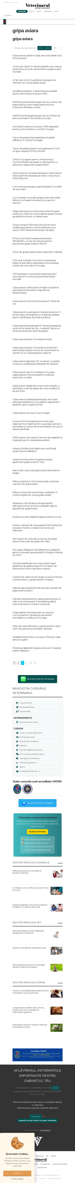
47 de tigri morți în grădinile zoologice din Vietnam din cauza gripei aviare (34, 81)
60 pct (32, 11)
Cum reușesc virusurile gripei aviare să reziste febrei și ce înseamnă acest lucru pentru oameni (36, 200)
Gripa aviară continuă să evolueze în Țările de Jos (36, 302)
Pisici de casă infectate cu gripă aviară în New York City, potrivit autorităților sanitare (37, 627)
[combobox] (37, 15)
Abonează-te (35, 1116)
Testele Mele (24, 711)
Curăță (47, 48)
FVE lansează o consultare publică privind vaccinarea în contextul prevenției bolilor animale (34, 276)
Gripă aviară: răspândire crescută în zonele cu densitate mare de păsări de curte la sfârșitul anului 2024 (36, 388)
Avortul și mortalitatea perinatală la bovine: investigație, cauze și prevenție (31, 992)
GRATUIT (55, 1088)
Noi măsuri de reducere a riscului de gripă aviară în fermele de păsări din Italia (35, 540)
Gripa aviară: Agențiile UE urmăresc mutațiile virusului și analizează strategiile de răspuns (36, 362)
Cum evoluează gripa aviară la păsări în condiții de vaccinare (37, 188)
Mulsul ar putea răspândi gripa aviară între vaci (37, 516)
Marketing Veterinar (28, 763)
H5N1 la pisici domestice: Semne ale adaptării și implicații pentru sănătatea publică (37, 439)
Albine (22, 767)
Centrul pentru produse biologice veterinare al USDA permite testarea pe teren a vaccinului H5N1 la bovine (37, 176)
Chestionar (42, 1167)
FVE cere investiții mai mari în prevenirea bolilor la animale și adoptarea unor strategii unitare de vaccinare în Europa (36, 263)
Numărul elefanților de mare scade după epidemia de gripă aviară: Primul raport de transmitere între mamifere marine (35, 566)
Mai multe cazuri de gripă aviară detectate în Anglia (36, 471)
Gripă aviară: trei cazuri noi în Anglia (31, 413)
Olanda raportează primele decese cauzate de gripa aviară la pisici (37, 589)
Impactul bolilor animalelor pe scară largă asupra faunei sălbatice (34, 450)
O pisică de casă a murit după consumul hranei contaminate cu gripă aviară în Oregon (37, 578)
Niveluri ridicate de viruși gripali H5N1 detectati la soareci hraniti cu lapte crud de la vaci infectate (37, 528)
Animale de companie (29, 741)
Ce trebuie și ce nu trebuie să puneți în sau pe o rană (31, 889)
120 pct (39, 11)
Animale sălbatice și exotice (31, 750)
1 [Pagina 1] (22, 663)
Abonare (22, 11)
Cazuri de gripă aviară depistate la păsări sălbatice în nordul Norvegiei (34, 139)
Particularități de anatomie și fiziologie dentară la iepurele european (29, 966)
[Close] (33, 1134)
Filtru (41, 48)
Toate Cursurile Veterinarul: (31, 733)
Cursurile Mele (25, 703)
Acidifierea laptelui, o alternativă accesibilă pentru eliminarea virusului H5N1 (35, 92)
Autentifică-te (45, 1130)
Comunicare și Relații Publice (31, 754)
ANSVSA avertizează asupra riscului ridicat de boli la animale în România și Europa (36, 117)
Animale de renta (27, 737)
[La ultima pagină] (35, 663)
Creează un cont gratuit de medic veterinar (37, 1120)
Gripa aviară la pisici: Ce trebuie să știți (32, 339)
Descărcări (45, 1164)
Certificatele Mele (26, 707)
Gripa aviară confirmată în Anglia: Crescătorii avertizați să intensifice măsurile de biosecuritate (36, 290)
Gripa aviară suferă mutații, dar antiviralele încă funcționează (37, 57)
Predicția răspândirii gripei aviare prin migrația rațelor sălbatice (37, 649)
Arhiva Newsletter (55, 1178)
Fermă (53, 1156)
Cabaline (23, 745)
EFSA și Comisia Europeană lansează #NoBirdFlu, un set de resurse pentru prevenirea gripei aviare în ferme (32, 241)
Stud (55, 11)
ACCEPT (17, 1173)
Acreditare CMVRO (59, 1164)
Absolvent (47, 11)
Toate (60, 863)
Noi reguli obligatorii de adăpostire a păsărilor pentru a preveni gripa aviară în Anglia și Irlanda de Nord (37, 552)
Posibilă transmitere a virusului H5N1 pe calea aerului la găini (36, 638)
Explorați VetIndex (37, 832)
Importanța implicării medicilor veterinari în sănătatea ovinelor (30, 1026)
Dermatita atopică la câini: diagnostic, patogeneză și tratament (28, 932)
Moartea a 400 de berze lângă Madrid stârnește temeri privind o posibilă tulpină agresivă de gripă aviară (35, 506)
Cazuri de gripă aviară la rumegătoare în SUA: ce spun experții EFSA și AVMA (36, 150)
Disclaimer (42, 1178)
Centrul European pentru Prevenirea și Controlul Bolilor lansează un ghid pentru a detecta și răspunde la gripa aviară (35, 162)
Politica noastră (17, 1179)
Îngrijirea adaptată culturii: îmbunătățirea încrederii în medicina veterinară (30, 906)
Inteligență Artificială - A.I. (30, 771)
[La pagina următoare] (31, 663)
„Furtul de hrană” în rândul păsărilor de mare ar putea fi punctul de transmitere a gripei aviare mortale (37, 69)
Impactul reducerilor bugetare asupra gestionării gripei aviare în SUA (32, 460)
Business (39, 1156)
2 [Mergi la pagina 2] (26, 663)
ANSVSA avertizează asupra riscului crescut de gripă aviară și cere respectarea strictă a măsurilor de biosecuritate (37, 105)
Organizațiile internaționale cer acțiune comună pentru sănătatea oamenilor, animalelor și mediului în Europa (33, 615)
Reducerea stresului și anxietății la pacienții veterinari (27, 872)
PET (47, 1156)
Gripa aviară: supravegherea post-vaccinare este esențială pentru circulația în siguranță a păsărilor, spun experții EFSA (36, 402)
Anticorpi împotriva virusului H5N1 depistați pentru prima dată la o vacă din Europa (35, 128)
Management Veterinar (29, 758)
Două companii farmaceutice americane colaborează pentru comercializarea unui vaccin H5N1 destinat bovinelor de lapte (34, 227)
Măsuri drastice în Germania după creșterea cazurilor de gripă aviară (36, 482)
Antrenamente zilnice (28, 722)
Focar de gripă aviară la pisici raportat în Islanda (37, 252)
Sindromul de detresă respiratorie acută (29, 948)
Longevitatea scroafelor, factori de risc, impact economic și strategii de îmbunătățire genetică (29, 1010)
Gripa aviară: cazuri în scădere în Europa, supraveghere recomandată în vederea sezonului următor (34, 375)
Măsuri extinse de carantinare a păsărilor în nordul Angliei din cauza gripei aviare (35, 493)
